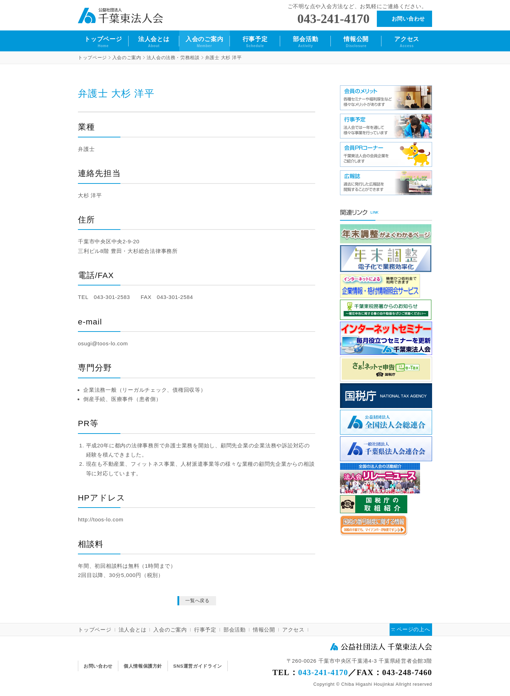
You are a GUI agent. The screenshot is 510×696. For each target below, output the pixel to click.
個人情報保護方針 (143, 666)
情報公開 (356, 42)
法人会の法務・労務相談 (173, 57)
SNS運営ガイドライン (197, 666)
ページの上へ (413, 630)
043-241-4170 (334, 18)
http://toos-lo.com (101, 519)
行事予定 (255, 42)
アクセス (407, 42)
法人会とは (154, 42)
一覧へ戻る (197, 600)
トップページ (103, 42)
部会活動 (305, 42)
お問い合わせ (408, 19)
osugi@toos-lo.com (103, 343)
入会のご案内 (204, 42)
